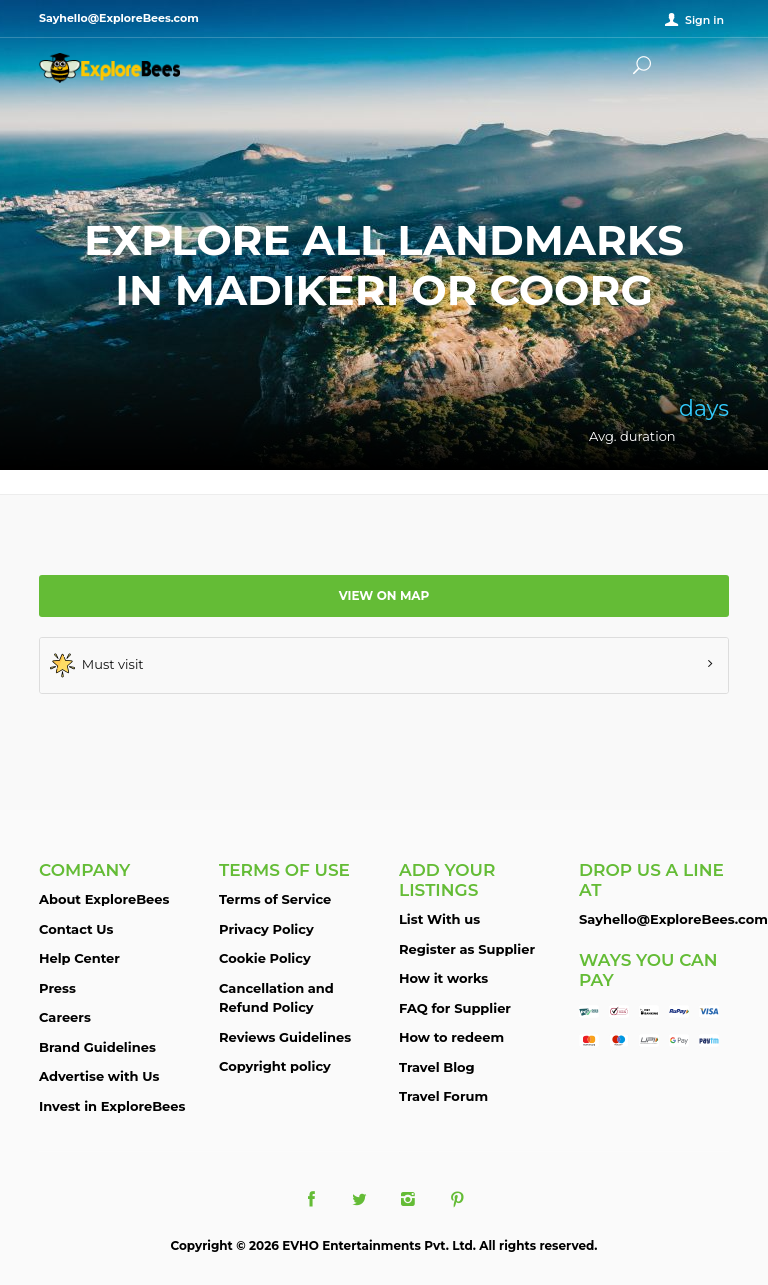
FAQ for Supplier (455, 1008)
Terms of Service (275, 899)
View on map (384, 595)
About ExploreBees (104, 899)
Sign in (704, 20)
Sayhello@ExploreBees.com (673, 919)
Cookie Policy (265, 958)
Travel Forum (443, 1096)
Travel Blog (437, 1067)
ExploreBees (129, 68)
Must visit (97, 665)
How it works (443, 978)
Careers (65, 1017)
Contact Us (76, 929)
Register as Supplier (467, 949)
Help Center (79, 958)
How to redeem (451, 1037)
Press (57, 988)
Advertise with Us (99, 1076)
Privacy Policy (266, 929)
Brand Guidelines (97, 1047)
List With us (439, 919)
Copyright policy (275, 1066)
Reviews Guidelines (285, 1037)
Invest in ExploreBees (112, 1106)
